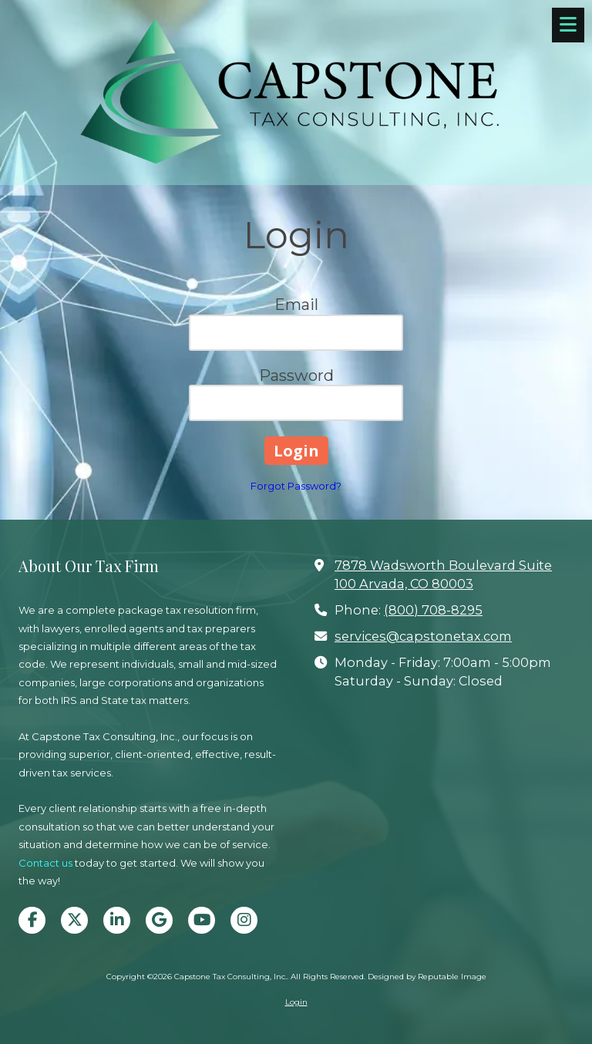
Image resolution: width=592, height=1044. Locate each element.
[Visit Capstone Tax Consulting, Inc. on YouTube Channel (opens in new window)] (201, 920)
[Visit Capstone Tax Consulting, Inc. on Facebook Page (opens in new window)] (31, 920)
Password (296, 375)
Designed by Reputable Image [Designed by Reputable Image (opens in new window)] (427, 977)
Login (296, 1002)
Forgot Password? (296, 486)
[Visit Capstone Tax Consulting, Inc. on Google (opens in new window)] (159, 920)
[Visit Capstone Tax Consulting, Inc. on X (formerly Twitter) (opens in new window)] (74, 920)
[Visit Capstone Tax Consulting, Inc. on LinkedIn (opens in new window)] (116, 920)
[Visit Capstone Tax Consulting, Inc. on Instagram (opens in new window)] (243, 920)
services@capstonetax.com (423, 636)
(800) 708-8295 (433, 610)
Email (296, 304)
